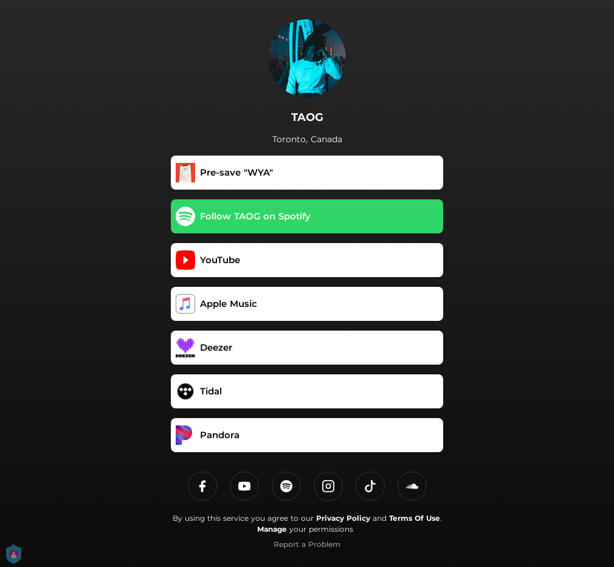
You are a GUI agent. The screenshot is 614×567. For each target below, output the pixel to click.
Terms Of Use (414, 518)
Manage (272, 529)
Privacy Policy (343, 518)
